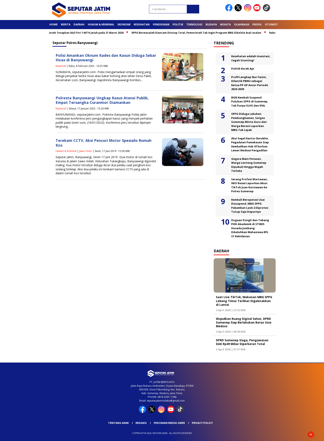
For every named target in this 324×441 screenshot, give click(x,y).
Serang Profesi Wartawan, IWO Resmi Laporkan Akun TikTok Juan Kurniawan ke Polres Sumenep (249, 185)
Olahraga (241, 24)
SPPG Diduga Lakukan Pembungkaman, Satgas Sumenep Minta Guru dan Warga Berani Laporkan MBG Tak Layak (249, 122)
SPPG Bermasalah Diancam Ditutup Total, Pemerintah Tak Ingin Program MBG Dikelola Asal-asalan (198, 32)
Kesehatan (142, 24)
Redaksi (141, 423)
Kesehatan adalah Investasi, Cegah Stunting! (250, 58)
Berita (65, 24)
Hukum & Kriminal (101, 24)
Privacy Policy (202, 423)
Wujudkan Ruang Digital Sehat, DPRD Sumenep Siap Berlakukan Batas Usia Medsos (243, 322)
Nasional (61, 66)
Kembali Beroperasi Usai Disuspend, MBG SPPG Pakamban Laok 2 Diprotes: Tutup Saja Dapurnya (250, 206)
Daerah (79, 24)
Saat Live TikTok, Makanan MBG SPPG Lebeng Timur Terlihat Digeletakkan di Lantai (244, 300)
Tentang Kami (118, 423)
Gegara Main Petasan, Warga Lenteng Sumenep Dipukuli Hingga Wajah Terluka (248, 165)
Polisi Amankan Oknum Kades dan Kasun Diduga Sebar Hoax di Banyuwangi (106, 58)
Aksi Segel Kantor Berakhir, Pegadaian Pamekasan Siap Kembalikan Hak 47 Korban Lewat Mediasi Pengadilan (250, 144)
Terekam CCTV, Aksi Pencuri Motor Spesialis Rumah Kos (103, 143)
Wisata (225, 24)
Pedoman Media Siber (169, 423)
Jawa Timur (85, 151)
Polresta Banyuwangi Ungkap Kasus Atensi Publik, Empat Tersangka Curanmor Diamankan (102, 100)
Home (53, 24)
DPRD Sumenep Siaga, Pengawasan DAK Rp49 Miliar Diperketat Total (242, 342)
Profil (257, 24)
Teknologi (194, 24)
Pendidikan (161, 24)
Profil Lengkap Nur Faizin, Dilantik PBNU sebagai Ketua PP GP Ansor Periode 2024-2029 (249, 83)
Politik (178, 24)
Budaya (211, 24)
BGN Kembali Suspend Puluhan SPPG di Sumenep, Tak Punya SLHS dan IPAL (249, 101)
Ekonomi (124, 24)
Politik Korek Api (242, 68)
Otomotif (272, 24)
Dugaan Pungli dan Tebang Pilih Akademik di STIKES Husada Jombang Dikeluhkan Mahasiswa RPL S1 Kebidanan (250, 228)
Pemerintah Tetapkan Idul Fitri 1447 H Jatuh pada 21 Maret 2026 (83, 32)
